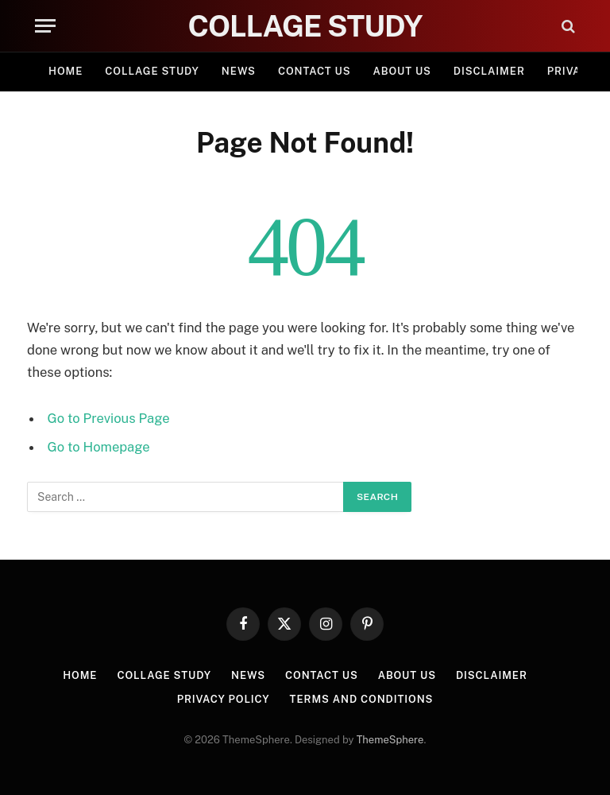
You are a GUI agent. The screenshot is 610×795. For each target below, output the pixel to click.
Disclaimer (489, 71)
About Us (402, 71)
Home (65, 71)
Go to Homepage (99, 447)
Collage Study (152, 71)
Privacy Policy (223, 699)
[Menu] (45, 26)
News (239, 71)
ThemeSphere (390, 740)
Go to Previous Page (109, 418)
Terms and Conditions (362, 699)
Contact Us (314, 71)
